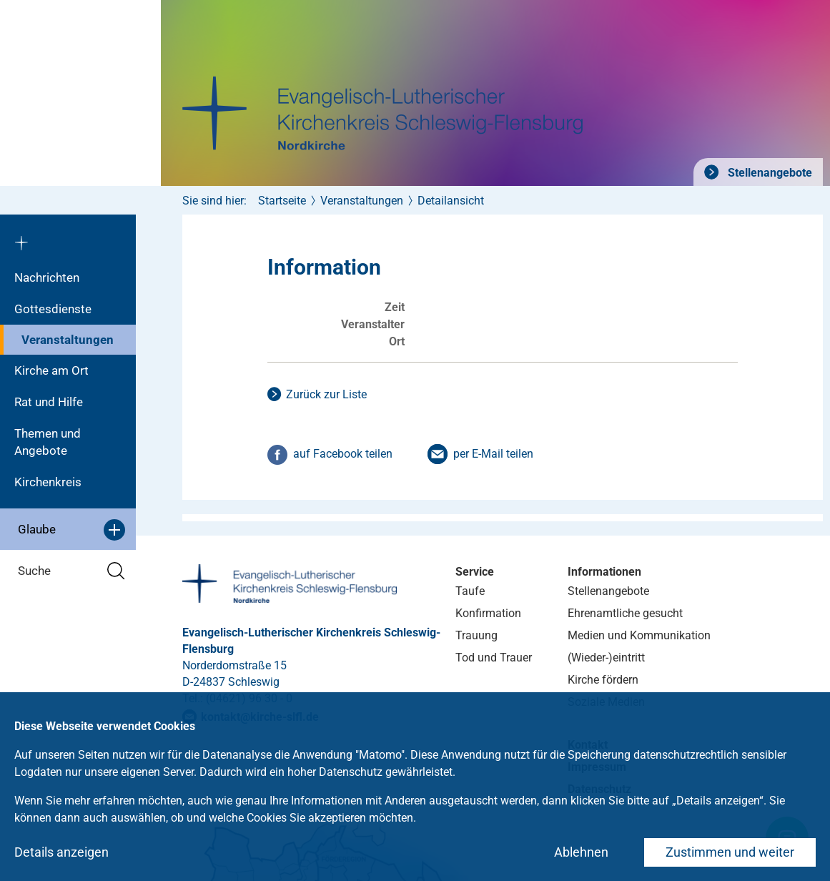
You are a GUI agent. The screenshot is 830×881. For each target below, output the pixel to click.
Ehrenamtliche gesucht (625, 613)
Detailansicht (451, 200)
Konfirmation (488, 613)
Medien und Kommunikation (639, 635)
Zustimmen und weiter (730, 852)
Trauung (476, 635)
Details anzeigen (61, 852)
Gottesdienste (53, 309)
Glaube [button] (71, 530)
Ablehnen (581, 852)
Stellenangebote (768, 172)
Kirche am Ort (51, 370)
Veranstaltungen (67, 340)
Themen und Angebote (47, 442)
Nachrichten (46, 277)
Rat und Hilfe (48, 402)
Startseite (282, 200)
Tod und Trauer (493, 657)
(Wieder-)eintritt (606, 657)
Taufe (470, 591)
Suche (71, 571)
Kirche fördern (603, 679)
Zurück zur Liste (326, 394)
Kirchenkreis (47, 482)
